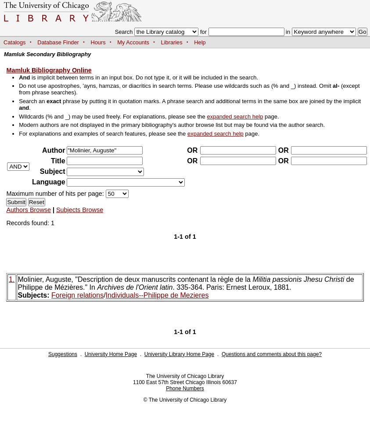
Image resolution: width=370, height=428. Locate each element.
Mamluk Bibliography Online (48, 70)
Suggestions (62, 354)
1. (11, 279)
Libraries (172, 42)
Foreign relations (77, 295)
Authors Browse (28, 209)
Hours (98, 42)
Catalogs (15, 42)
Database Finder (58, 42)
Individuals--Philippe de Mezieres (157, 295)
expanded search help (235, 116)
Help (199, 42)
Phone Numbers (185, 388)
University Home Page (111, 354)
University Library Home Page (179, 354)
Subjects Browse (79, 209)
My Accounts (133, 42)
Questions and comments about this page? (272, 354)
